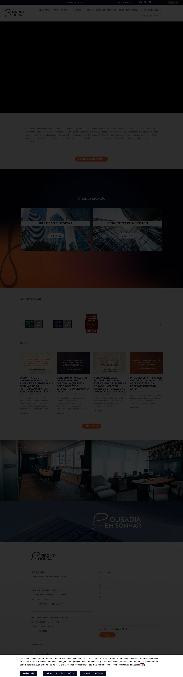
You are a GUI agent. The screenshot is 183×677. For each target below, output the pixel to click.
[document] (91, 338)
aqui (142, 665)
